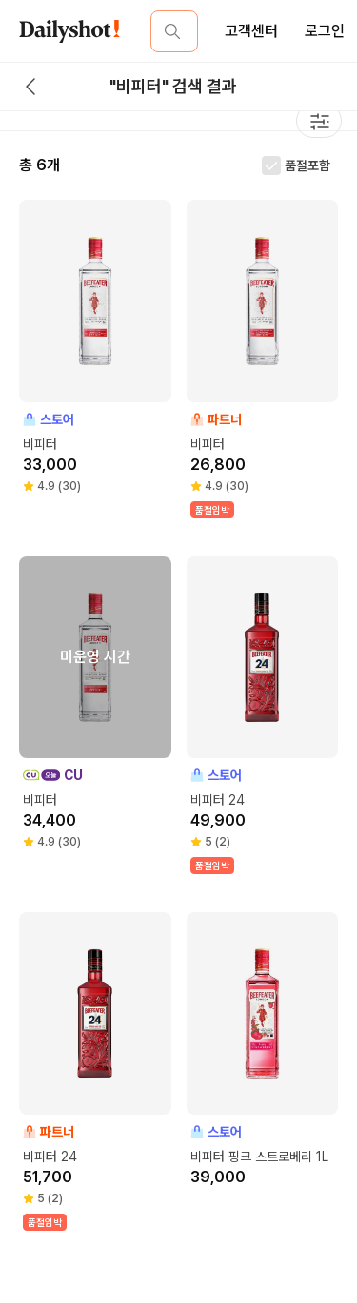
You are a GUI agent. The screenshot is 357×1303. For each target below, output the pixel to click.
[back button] (30, 87)
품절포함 (307, 165)
